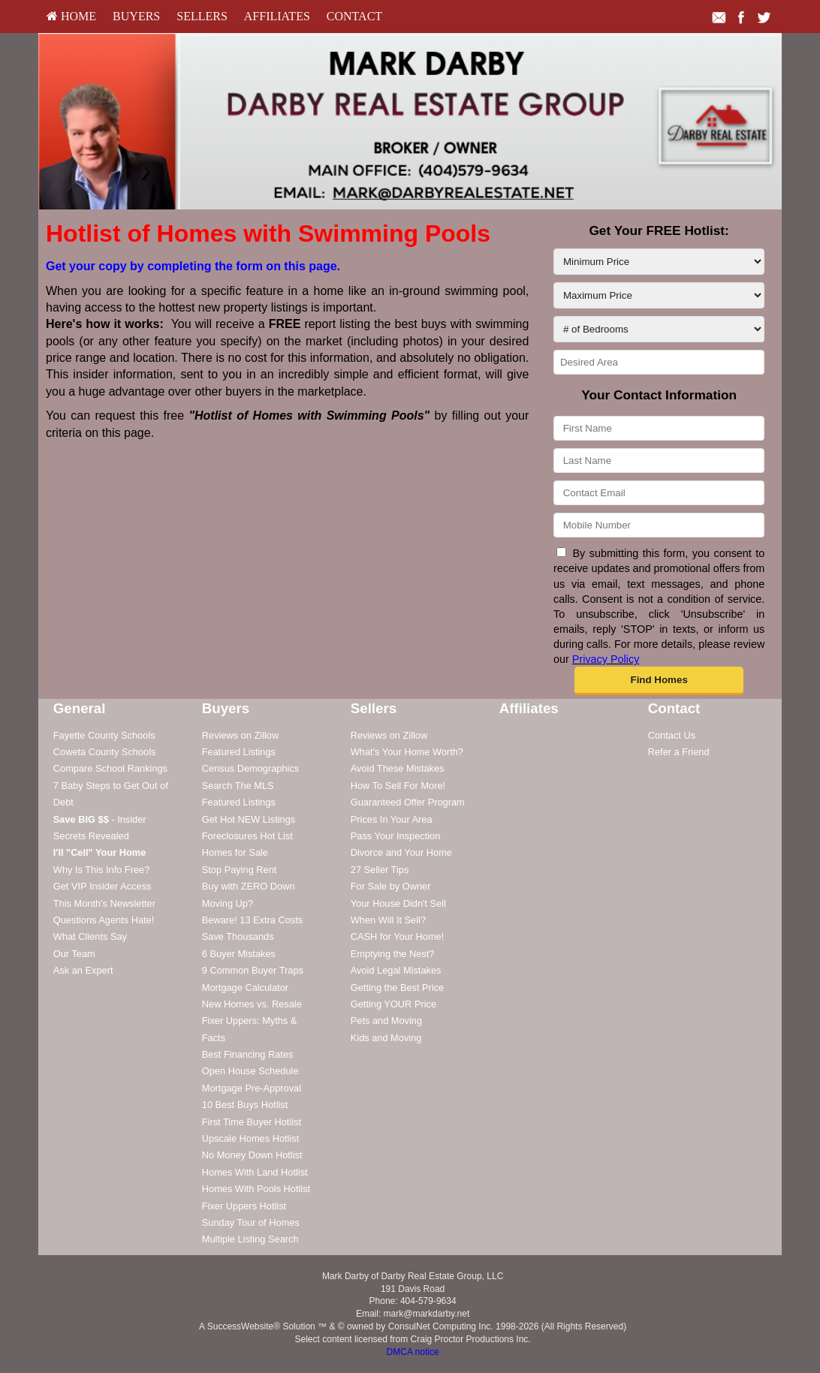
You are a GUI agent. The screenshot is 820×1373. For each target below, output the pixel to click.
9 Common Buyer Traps (252, 970)
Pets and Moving (386, 1020)
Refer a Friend (679, 751)
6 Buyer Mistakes (239, 953)
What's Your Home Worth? (407, 751)
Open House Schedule (250, 1070)
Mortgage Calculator (245, 987)
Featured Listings (239, 751)
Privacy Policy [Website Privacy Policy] (606, 659)
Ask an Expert (83, 970)
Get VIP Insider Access (102, 886)
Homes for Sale (235, 852)
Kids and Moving (386, 1037)
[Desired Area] (658, 362)
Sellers (202, 16)
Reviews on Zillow (240, 735)
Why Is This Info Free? (101, 869)
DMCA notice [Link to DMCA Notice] (413, 1352)
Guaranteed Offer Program (408, 802)
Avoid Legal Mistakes (396, 970)
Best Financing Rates (248, 1054)
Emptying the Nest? (393, 953)
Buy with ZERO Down (248, 886)
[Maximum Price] (658, 295)
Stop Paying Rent (239, 869)
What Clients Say (90, 936)
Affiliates (277, 16)
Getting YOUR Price (393, 1004)
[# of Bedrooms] (658, 329)
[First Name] (658, 428)
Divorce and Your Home (401, 852)
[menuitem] (71, 16)
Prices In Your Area (392, 819)
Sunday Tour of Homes (251, 1222)
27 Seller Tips (380, 869)
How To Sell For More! (398, 785)
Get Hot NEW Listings (248, 819)
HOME (71, 16)
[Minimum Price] (658, 261)
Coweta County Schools (104, 751)
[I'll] (99, 852)
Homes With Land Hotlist (255, 1172)
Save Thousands (238, 936)
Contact (354, 16)
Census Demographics (250, 768)
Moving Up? (227, 903)
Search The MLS (238, 785)
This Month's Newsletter (104, 903)
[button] (658, 681)
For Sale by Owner (391, 886)
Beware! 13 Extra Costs (252, 920)
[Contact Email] (658, 492)
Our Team (74, 953)
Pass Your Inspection (396, 836)
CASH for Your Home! (397, 936)
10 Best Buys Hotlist (245, 1104)
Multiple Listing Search (250, 1239)
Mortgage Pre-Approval (251, 1088)
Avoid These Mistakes (398, 768)
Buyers (136, 16)
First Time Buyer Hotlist (251, 1122)
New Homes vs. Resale (252, 1004)
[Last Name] (658, 460)
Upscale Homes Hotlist (250, 1138)
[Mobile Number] (658, 525)
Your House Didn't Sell (398, 903)
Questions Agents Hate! (103, 920)
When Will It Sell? (388, 920)
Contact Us (671, 735)
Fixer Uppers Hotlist (244, 1206)
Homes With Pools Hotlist (256, 1188)
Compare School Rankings (110, 768)
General (79, 708)
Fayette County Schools (104, 735)
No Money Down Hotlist (252, 1155)
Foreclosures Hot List (247, 836)
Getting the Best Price (397, 987)
